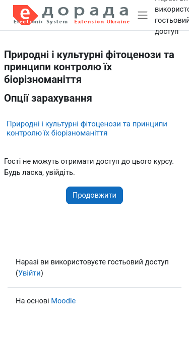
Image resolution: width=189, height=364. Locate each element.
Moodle (63, 300)
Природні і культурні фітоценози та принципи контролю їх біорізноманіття (87, 128)
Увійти (29, 273)
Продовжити (94, 195)
